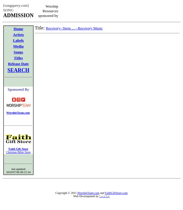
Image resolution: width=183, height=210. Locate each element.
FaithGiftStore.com (116, 193)
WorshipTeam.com (88, 193)
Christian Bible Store (18, 152)
